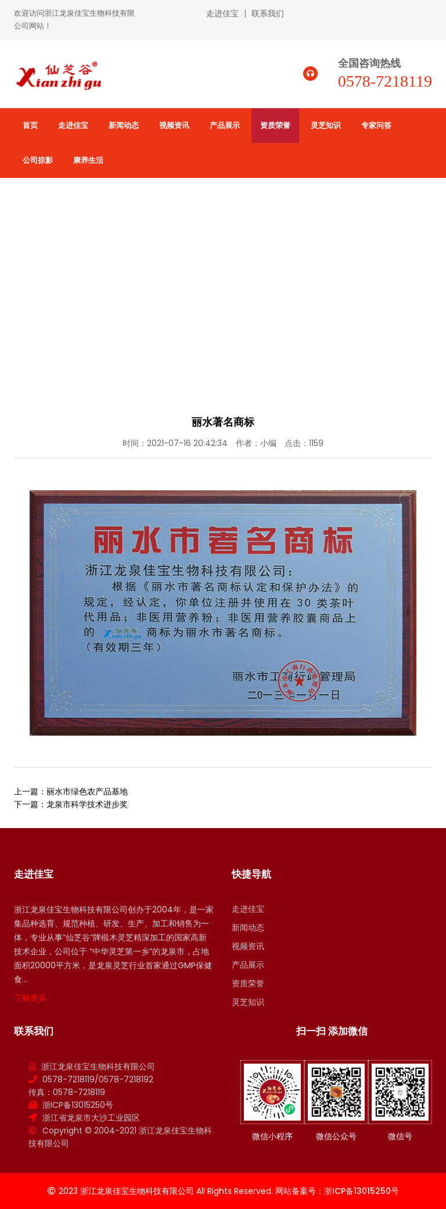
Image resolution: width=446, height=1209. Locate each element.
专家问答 (376, 125)
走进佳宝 (222, 13)
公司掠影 (38, 160)
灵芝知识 (326, 125)
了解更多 (30, 998)
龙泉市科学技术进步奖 (87, 804)
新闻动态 (124, 125)
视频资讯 (174, 125)
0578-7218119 (385, 81)
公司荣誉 (414, 271)
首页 (30, 125)
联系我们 (267, 13)
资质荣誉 (275, 125)
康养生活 (88, 160)
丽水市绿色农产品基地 (87, 791)
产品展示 (225, 125)
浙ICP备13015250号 (77, 1105)
